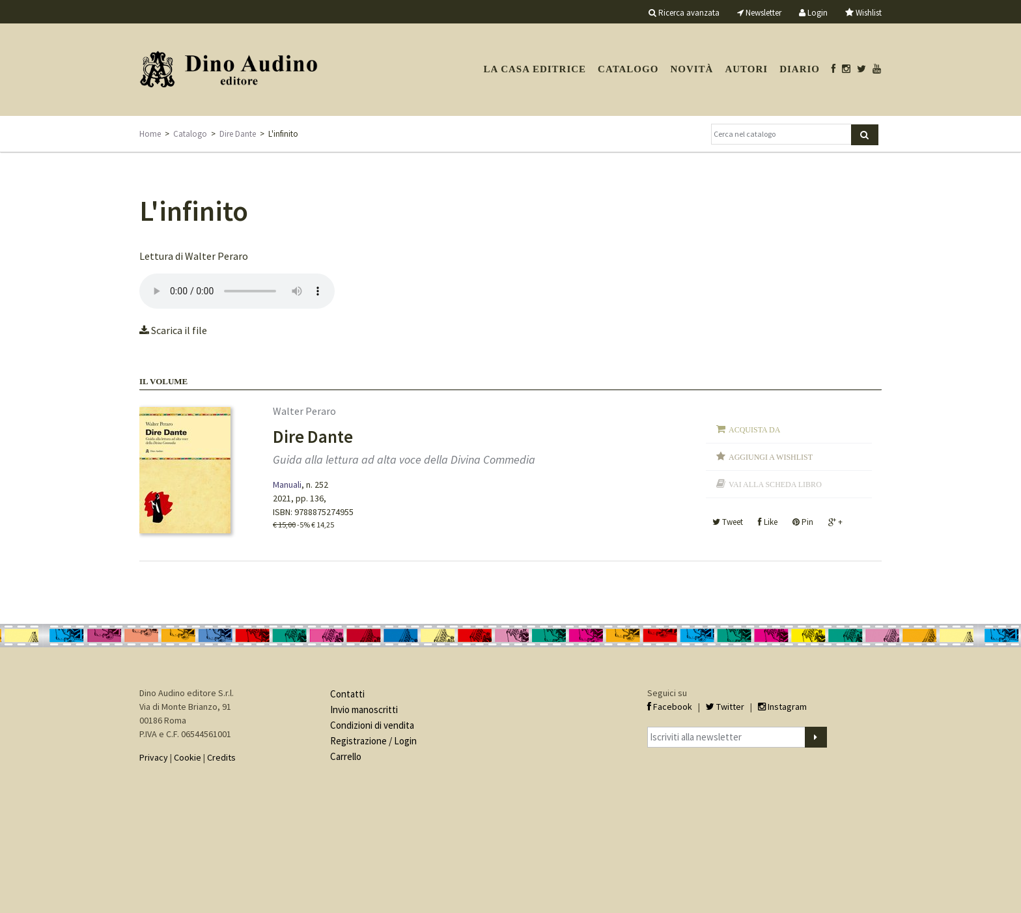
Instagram (782, 706)
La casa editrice (534, 69)
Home (150, 133)
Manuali (287, 484)
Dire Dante (237, 133)
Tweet (727, 521)
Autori (746, 69)
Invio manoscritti (364, 709)
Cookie (187, 757)
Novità (691, 69)
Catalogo (628, 69)
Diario (799, 69)
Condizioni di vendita (372, 725)
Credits (221, 757)
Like (767, 521)
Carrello (345, 756)
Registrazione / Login (373, 741)
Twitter (725, 706)
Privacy (153, 757)
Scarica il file (173, 330)
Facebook (669, 706)
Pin (802, 521)
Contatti (347, 694)
